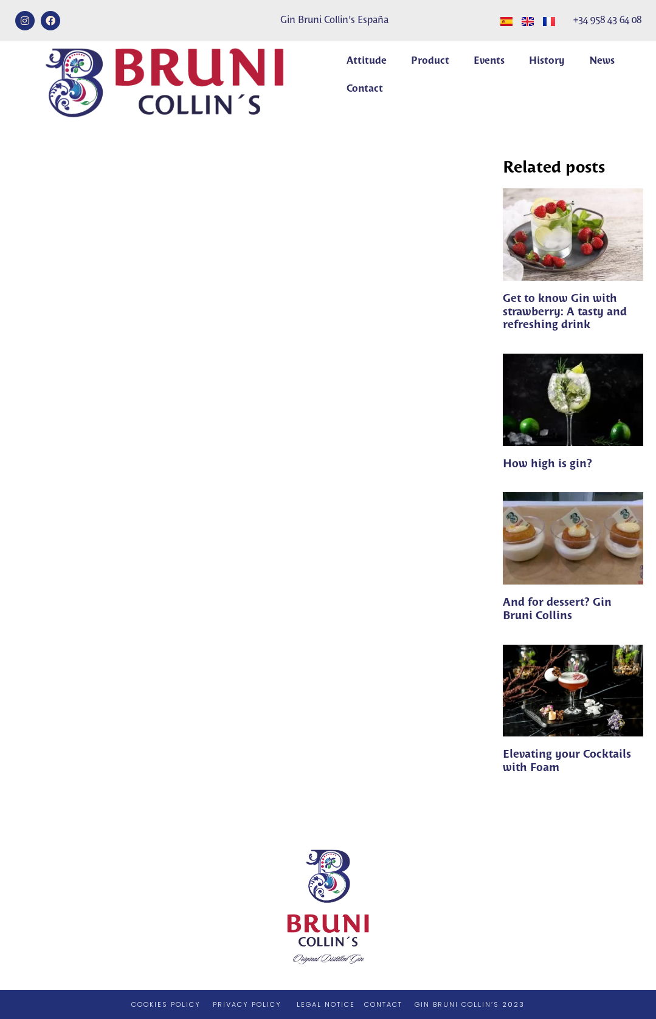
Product (430, 61)
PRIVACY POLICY (247, 1004)
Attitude (367, 61)
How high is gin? (547, 464)
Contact (365, 89)
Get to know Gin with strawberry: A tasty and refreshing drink (565, 312)
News (602, 61)
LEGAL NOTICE (326, 1004)
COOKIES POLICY (166, 1004)
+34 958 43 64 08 (607, 20)
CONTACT (383, 1004)
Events (489, 61)
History (547, 61)
